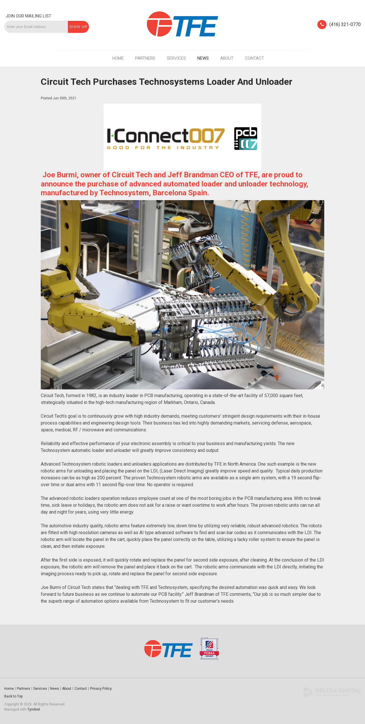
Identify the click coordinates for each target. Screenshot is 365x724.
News (203, 58)
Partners (145, 58)
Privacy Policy (101, 689)
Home (118, 58)
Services (176, 58)
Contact (254, 58)
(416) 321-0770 (345, 24)
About (227, 58)
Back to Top (13, 696)
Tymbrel (33, 709)
